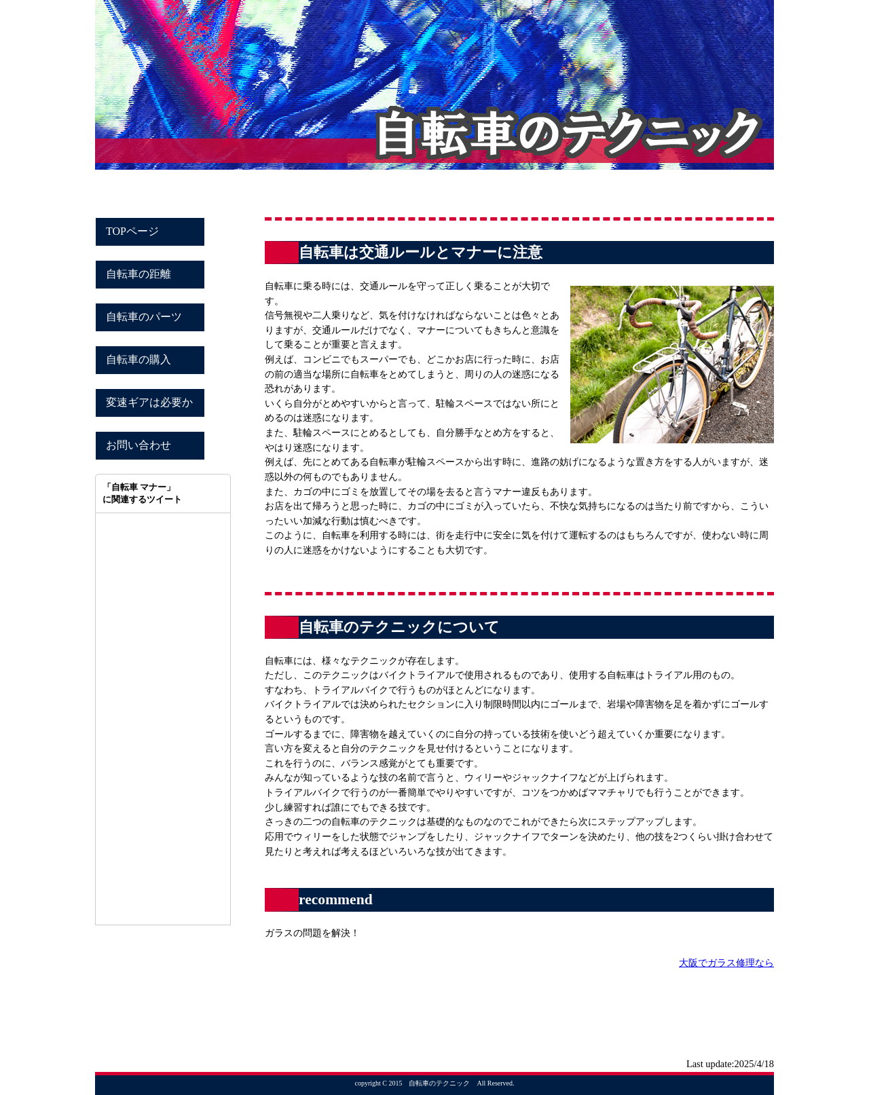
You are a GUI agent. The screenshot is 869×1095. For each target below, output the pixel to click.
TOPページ (132, 231)
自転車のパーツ (144, 316)
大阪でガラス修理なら (726, 962)
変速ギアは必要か (149, 402)
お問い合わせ (138, 445)
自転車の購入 (138, 359)
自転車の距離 (138, 274)
